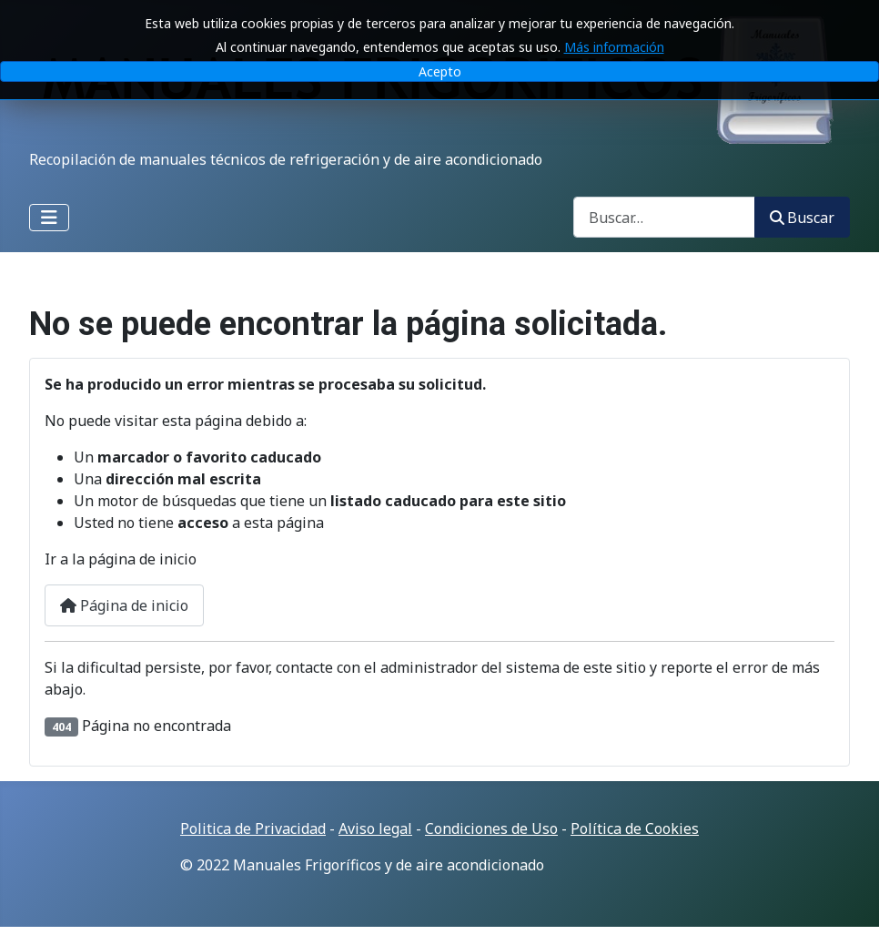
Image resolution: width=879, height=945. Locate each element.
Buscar (802, 218)
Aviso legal (375, 828)
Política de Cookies (635, 828)
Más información (614, 40)
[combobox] (664, 217)
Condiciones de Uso (491, 828)
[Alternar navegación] (49, 217)
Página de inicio (124, 605)
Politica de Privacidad (253, 828)
